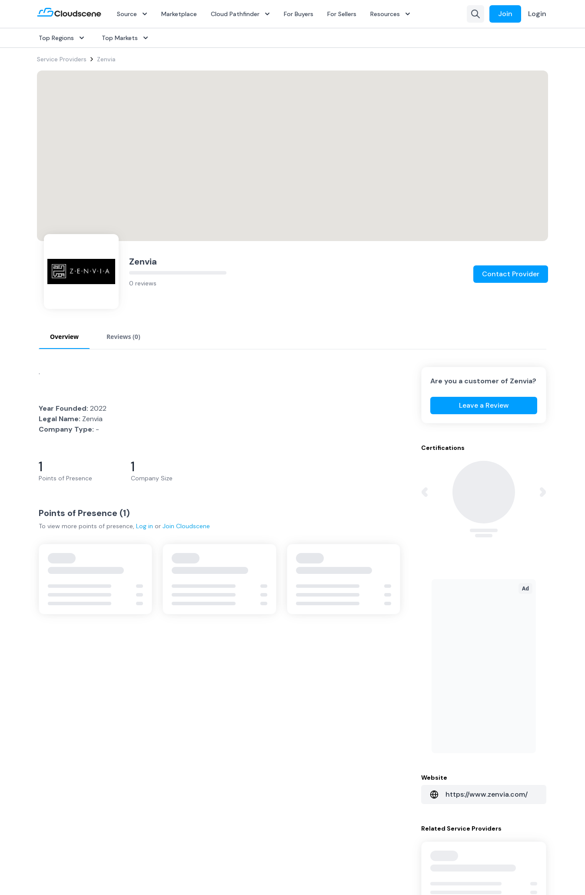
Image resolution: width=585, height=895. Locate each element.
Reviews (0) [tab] (123, 336)
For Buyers (298, 14)
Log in (144, 526)
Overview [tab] (64, 336)
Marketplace (179, 14)
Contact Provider (510, 273)
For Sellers (341, 14)
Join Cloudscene (186, 526)
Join (505, 13)
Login (537, 13)
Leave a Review (484, 405)
